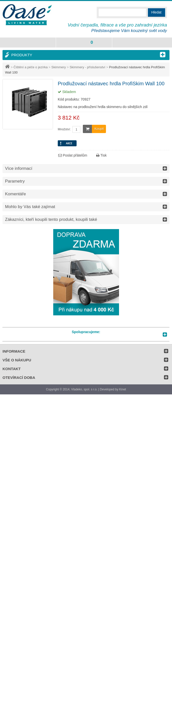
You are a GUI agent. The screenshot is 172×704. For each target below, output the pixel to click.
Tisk (101, 155)
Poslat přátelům (72, 155)
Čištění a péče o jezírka (31, 67)
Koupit (93, 129)
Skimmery (58, 67)
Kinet (122, 389)
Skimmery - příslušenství (87, 67)
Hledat (156, 12)
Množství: (64, 129)
